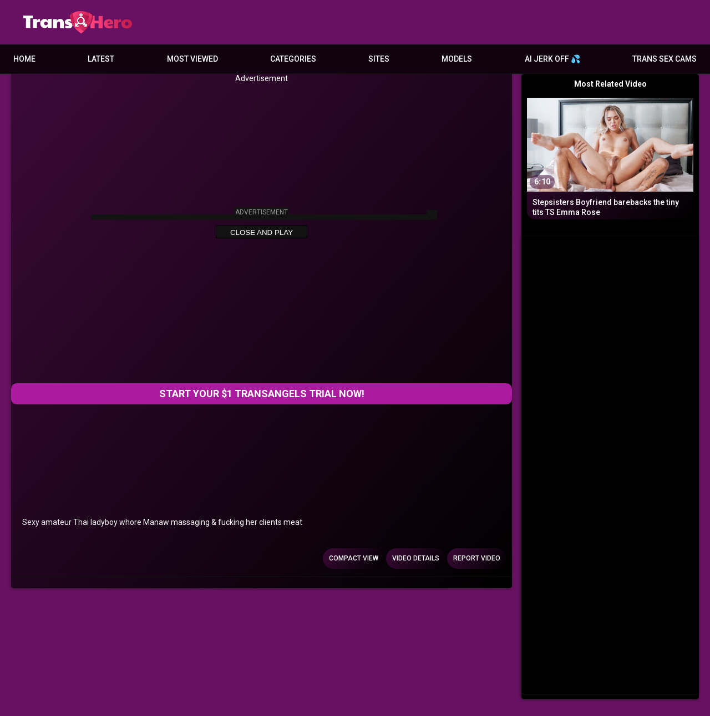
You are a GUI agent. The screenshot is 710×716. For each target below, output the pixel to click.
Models (457, 58)
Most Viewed (192, 58)
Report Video (476, 558)
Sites (378, 58)
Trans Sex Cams (664, 58)
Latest (101, 58)
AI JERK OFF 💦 (552, 58)
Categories (293, 58)
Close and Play (261, 232)
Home (24, 58)
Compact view (353, 558)
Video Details (415, 558)
